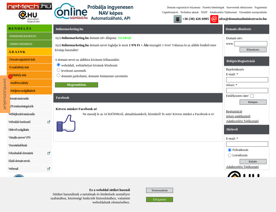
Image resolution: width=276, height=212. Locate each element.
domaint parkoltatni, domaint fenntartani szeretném (94, 76)
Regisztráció (234, 111)
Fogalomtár (260, 7)
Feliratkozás (241, 150)
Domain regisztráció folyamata (183, 7)
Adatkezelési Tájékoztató (223, 12)
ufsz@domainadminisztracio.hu (243, 19)
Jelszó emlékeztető (238, 116)
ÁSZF (204, 12)
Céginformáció (170, 12)
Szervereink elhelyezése (239, 7)
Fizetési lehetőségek (213, 7)
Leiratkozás (240, 155)
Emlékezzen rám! (237, 96)
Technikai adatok (189, 12)
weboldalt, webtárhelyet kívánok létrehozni (89, 65)
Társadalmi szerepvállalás (253, 12)
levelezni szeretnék (73, 71)
